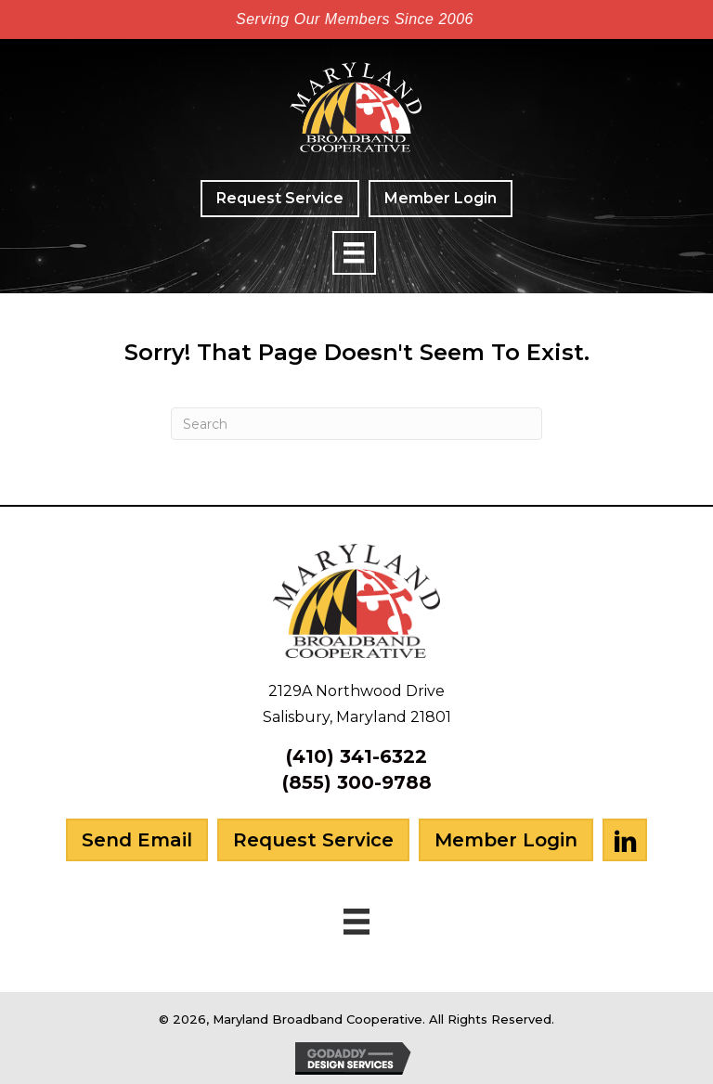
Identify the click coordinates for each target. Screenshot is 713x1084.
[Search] (356, 423)
